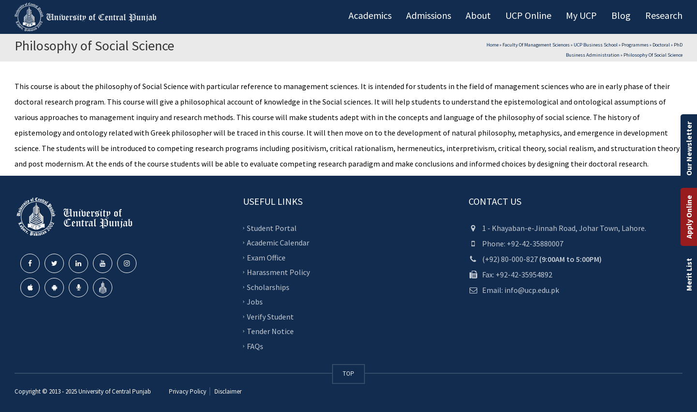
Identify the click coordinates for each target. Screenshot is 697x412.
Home (492, 45)
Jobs (255, 301)
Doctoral (661, 45)
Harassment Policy (278, 272)
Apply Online (689, 217)
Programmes (635, 45)
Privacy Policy (187, 391)
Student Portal (272, 227)
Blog (621, 15)
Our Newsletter (689, 149)
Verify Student (270, 316)
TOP (348, 373)
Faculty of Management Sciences (536, 45)
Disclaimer (227, 391)
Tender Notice (270, 331)
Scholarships (268, 286)
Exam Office (266, 257)
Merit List (689, 274)
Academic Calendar (278, 242)
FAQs (255, 346)
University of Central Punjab (114, 391)
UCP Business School (596, 45)
